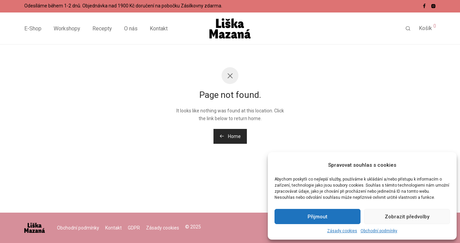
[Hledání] (408, 28)
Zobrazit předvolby (407, 217)
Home (230, 136)
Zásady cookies (342, 230)
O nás (131, 28)
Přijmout (317, 217)
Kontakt (159, 28)
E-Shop (32, 28)
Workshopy (67, 28)
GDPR (134, 228)
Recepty (102, 28)
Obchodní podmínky (379, 230)
